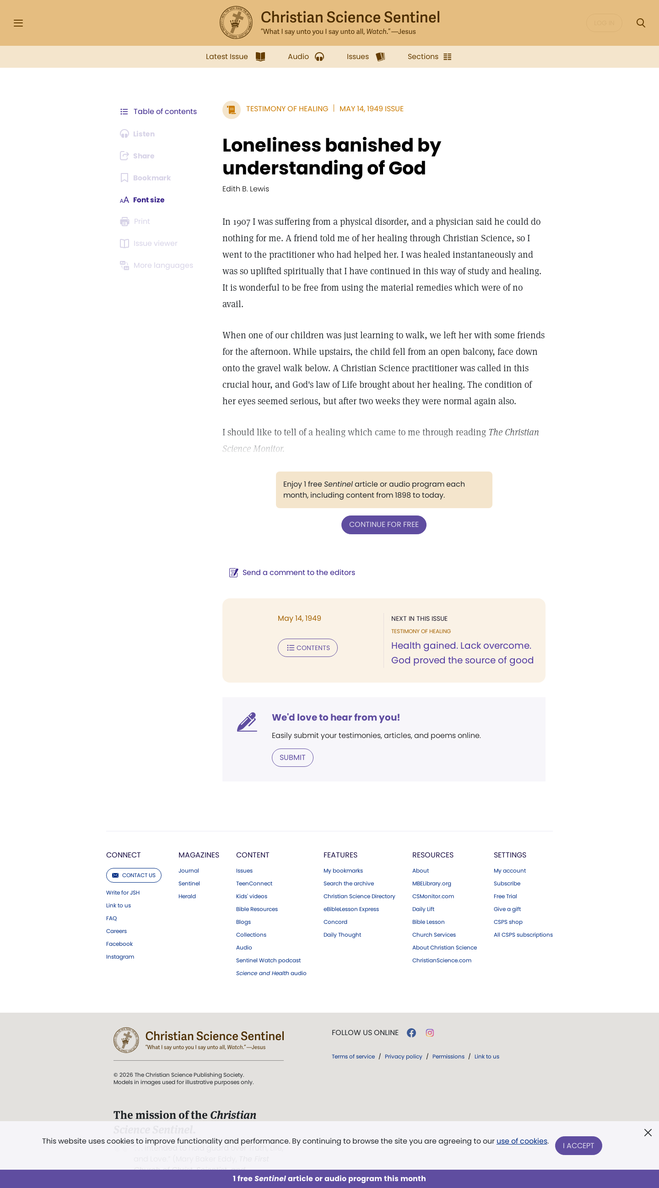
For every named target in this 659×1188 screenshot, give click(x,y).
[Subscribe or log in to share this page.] (138, 156)
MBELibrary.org (431, 866)
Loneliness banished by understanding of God (330, 156)
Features (340, 838)
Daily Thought (342, 918)
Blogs (243, 905)
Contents (306, 630)
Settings (510, 838)
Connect (123, 838)
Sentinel (189, 866)
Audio (244, 930)
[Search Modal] (641, 23)
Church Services (434, 918)
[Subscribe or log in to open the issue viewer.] (150, 244)
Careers (116, 914)
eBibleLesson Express (351, 892)
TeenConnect (254, 866)
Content (253, 838)
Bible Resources (257, 892)
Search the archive (349, 866)
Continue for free (383, 508)
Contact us (134, 858)
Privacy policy (403, 1039)
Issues (244, 854)
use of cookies (521, 1142)
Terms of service (353, 1039)
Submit (291, 740)
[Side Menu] (18, 23)
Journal (188, 854)
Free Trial (505, 879)
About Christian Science (444, 930)
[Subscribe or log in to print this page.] (136, 222)
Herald (187, 879)
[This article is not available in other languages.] (157, 266)
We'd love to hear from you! (334, 700)
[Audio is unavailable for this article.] (138, 134)
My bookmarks (343, 854)
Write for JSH (123, 876)
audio (271, 956)
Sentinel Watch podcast (268, 943)
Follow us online (365, 1016)
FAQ (111, 901)
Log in (604, 22)
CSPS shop (508, 905)
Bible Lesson (428, 905)
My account (510, 854)
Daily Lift (423, 892)
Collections (251, 918)
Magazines (198, 838)
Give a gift (507, 892)
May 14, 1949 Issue (370, 108)
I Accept (579, 1145)
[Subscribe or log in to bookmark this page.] (146, 178)
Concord (335, 905)
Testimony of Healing (285, 108)
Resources (433, 838)
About (420, 854)
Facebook (119, 927)
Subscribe (507, 866)
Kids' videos (251, 879)
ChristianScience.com (441, 943)
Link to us (118, 888)
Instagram (120, 940)
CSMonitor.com (433, 879)
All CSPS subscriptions (523, 918)
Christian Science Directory (359, 879)
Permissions (448, 1039)
